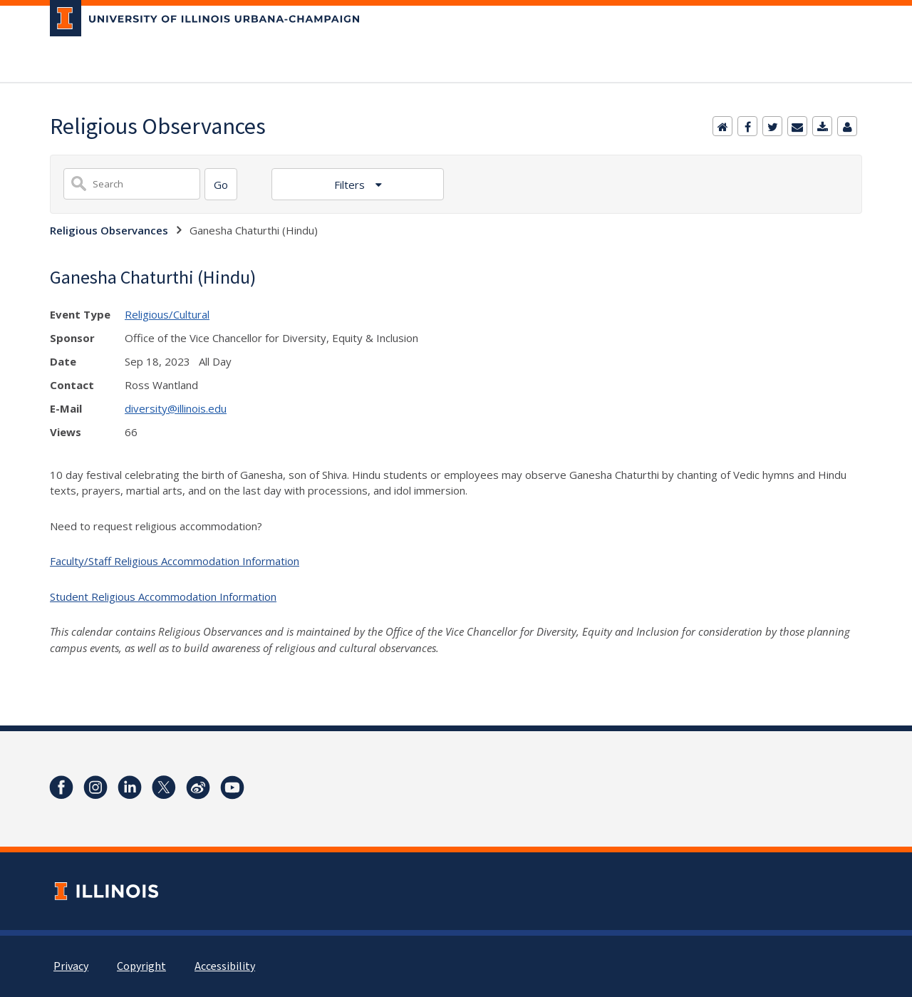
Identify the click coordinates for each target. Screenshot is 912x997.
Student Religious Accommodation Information (163, 596)
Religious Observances (109, 230)
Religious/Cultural (167, 314)
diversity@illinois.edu (176, 408)
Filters (351, 184)
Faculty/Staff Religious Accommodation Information (174, 561)
